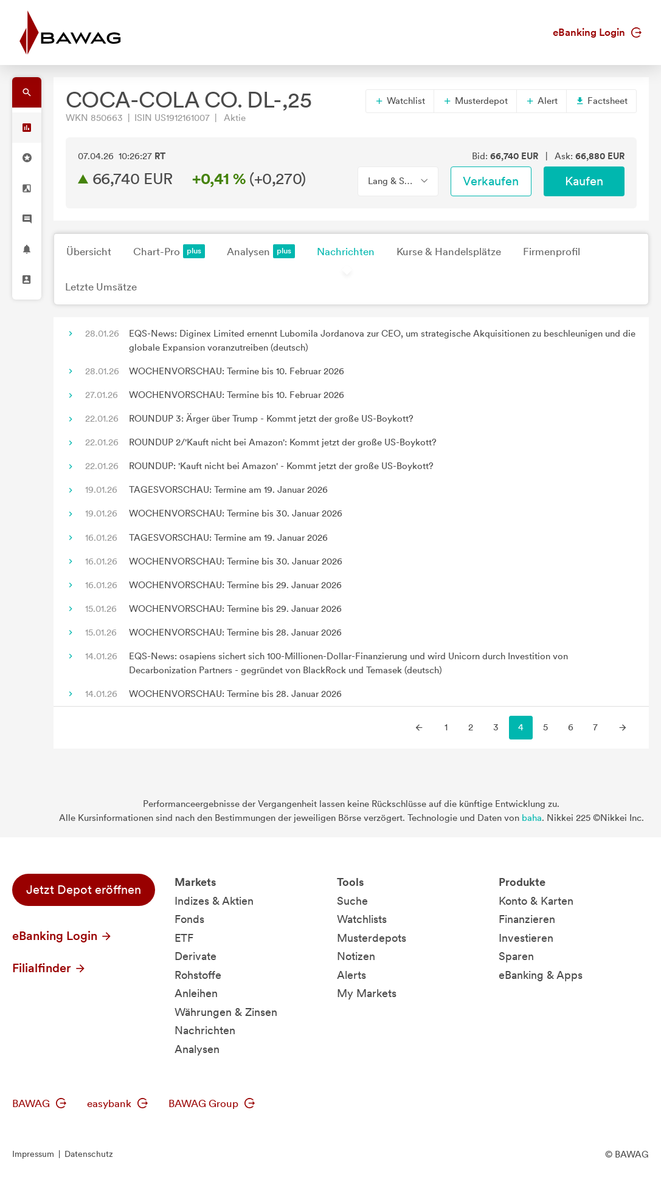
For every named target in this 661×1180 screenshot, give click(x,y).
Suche (352, 900)
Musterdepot (475, 100)
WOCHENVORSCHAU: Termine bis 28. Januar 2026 (235, 632)
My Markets (366, 993)
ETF (184, 937)
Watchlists (362, 919)
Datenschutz (88, 1154)
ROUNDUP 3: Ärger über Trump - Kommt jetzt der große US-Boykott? (271, 418)
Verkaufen (491, 181)
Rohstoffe (198, 975)
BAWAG (39, 1103)
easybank (117, 1103)
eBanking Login (597, 32)
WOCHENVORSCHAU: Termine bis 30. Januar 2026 (235, 513)
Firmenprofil (551, 251)
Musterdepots (371, 937)
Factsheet (601, 100)
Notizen (356, 956)
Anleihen (196, 993)
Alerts (351, 975)
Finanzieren (527, 919)
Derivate (195, 956)
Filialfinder (49, 968)
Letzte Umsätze (101, 287)
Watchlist (400, 100)
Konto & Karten (536, 900)
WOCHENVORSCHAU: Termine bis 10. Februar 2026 (236, 371)
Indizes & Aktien (214, 900)
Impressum (33, 1154)
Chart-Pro (169, 251)
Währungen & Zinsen (226, 1012)
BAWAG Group (211, 1103)
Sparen (516, 956)
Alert (541, 100)
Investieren (526, 937)
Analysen (261, 251)
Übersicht (88, 251)
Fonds (189, 919)
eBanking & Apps (541, 975)
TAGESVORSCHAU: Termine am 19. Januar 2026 (228, 489)
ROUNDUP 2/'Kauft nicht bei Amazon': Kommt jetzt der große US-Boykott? (283, 442)
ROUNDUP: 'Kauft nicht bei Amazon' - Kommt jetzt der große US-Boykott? (281, 466)
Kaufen (584, 181)
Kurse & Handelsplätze (448, 251)
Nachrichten (346, 251)
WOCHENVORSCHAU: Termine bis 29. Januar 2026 (235, 585)
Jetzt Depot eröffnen (83, 889)
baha (532, 817)
